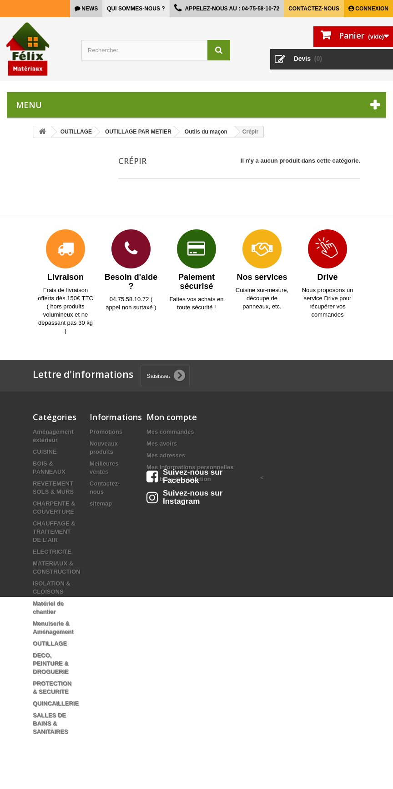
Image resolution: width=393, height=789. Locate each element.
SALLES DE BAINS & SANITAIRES (50, 723)
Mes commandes (170, 431)
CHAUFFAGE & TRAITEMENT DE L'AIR (54, 531)
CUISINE (45, 451)
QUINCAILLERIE (56, 703)
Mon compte (171, 417)
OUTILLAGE (50, 643)
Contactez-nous (313, 8)
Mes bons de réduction (178, 479)
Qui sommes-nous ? (136, 8)
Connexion (371, 8)
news (89, 8)
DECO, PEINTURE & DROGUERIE (51, 663)
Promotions (106, 431)
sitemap (101, 503)
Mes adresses (165, 455)
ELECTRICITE (52, 551)
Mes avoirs (161, 443)
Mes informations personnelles (189, 467)
